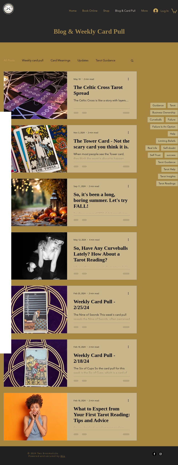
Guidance (158, 105)
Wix (62, 456)
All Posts (9, 60)
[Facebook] (154, 454)
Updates (83, 60)
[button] (174, 10)
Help (172, 133)
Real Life (152, 148)
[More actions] (129, 79)
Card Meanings (60, 60)
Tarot (172, 105)
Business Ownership (163, 112)
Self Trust (155, 155)
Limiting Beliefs (166, 140)
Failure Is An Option (163, 126)
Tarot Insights (167, 176)
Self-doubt (169, 148)
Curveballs (156, 119)
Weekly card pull (32, 60)
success (171, 155)
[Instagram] (161, 454)
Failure (171, 119)
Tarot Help (169, 169)
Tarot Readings (167, 183)
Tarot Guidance (105, 60)
